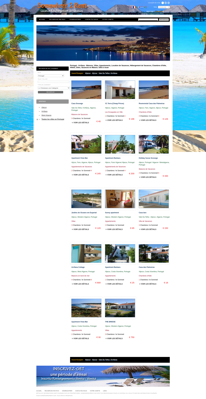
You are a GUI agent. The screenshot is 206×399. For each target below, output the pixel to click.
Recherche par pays (57, 19)
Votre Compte (107, 19)
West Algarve (46, 115)
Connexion (159, 11)
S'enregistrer (75, 19)
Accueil (42, 19)
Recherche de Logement (48, 68)
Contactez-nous (91, 19)
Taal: (155, 7)
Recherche (50, 92)
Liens (105, 391)
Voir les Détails (81, 123)
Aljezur (44, 107)
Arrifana (44, 111)
